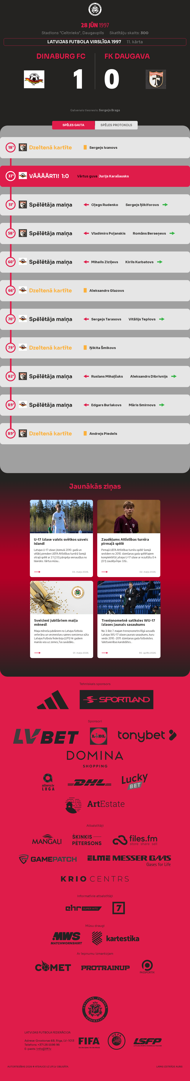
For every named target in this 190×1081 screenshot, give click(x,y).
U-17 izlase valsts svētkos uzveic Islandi (61, 541)
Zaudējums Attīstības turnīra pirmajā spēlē (125, 541)
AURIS (179, 1066)
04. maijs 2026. (61, 572)
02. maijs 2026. (128, 572)
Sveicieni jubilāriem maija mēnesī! (56, 622)
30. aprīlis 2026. (128, 653)
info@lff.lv (43, 1049)
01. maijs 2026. (61, 653)
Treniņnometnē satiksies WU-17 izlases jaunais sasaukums (128, 622)
